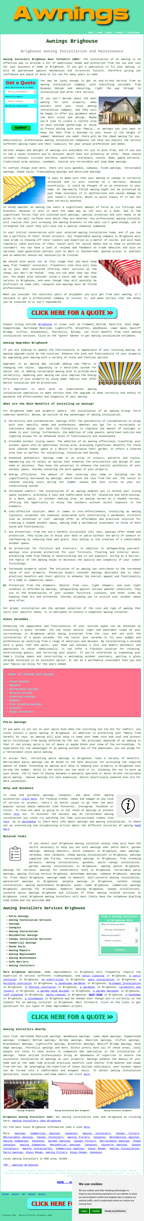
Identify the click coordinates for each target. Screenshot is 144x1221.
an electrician (53, 979)
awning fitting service (34, 873)
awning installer (116, 612)
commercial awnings (126, 885)
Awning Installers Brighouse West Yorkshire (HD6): (42, 59)
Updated (31, 1194)
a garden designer (106, 991)
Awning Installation (37, 1148)
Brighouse (45, 324)
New (23, 1194)
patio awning (12, 777)
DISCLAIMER (133, 33)
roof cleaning (13, 994)
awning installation (105, 414)
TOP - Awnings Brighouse (20, 1165)
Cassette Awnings (114, 1144)
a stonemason (34, 998)
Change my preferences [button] (115, 1211)
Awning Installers (97, 1133)
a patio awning (37, 733)
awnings (121, 161)
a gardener (87, 987)
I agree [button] (84, 1211)
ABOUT (109, 33)
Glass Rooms (97, 1148)
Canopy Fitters (127, 1133)
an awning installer (37, 1002)
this (17, 814)
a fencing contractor (40, 987)
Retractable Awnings (18, 1137)
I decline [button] (96, 1211)
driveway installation (125, 983)
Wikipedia (29, 821)
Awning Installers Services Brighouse (44, 908)
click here (29, 799)
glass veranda (35, 630)
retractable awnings (79, 858)
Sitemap (5, 1194)
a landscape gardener (70, 983)
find (14, 1036)
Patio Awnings (13, 1152)
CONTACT (120, 33)
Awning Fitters (79, 1137)
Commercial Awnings (45, 1133)
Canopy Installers (50, 1137)
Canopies (71, 1133)
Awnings (19, 1133)
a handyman (133, 994)
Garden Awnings (59, 1141)
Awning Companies (15, 1141)
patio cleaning (93, 975)
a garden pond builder (53, 991)
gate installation (101, 979)
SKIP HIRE (96, 994)
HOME (90, 33)
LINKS (100, 33)
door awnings (129, 851)
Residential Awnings (124, 1137)
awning (125, 59)
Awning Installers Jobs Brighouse (36, 1120)
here (87, 1074)
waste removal (56, 994)
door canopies (54, 854)
